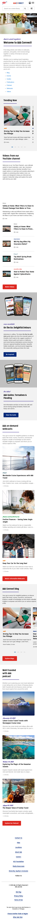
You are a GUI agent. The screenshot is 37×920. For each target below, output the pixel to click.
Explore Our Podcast (12, 823)
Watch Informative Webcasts (15, 579)
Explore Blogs (10, 658)
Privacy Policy (18, 896)
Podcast (9, 85)
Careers (18, 857)
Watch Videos (9, 287)
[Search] (13, 8)
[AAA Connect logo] (18, 3)
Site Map (18, 892)
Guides (9, 79)
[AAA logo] (4, 3)
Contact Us (18, 838)
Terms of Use (18, 900)
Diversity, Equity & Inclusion (18, 871)
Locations (18, 847)
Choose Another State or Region (17, 914)
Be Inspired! (10, 354)
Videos (9, 91)
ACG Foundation (18, 862)
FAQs (18, 843)
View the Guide (11, 415)
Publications (10, 82)
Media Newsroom (18, 866)
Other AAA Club (17, 917)
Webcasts (10, 88)
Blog (8, 72)
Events (9, 76)
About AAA (18, 852)
